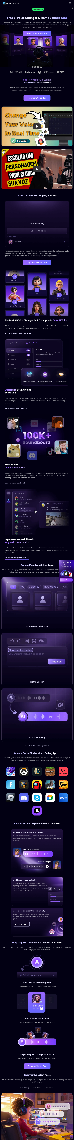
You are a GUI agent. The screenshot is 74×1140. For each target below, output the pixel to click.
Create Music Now (38, 9)
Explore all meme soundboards (16, 483)
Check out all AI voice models (16, 408)
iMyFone (16, 3)
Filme (8, 3)
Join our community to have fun (17, 558)
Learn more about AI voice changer (18, 333)
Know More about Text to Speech (37, 746)
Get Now (66, 580)
